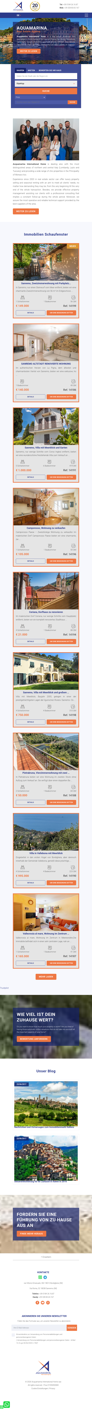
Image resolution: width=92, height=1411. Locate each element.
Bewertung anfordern (34, 1039)
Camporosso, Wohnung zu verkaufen (46, 528)
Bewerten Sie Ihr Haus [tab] (50, 70)
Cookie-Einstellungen (39, 1388)
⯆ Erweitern (46, 1257)
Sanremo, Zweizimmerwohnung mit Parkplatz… (46, 283)
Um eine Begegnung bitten (61, 313)
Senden (71, 1328)
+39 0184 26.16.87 (70, 4)
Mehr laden (46, 976)
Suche (46, 91)
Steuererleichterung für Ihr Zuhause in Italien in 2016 (40, 1181)
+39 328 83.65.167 (71, 8)
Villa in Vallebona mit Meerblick (46, 853)
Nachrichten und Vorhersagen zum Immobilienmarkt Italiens (44, 1127)
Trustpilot (4, 988)
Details (30, 313)
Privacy (52, 1388)
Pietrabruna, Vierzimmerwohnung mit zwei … (46, 772)
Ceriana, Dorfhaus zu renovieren (46, 612)
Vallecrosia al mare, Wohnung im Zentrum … (46, 933)
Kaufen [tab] (20, 70)
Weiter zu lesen (28, 51)
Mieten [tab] (31, 70)
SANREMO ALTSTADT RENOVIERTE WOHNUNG (46, 363)
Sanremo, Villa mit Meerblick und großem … (46, 692)
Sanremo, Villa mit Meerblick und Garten (46, 447)
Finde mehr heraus (31, 1233)
